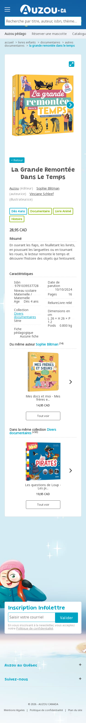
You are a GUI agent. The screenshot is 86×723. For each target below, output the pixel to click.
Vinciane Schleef (42, 194)
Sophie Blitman (47, 188)
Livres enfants (27, 42)
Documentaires (50, 42)
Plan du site (75, 710)
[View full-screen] (71, 64)
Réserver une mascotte (49, 33)
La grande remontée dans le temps (52, 46)
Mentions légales (14, 710)
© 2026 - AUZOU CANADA (43, 704)
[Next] (70, 105)
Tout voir (43, 416)
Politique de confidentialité (34, 628)
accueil (9, 42)
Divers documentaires (25, 315)
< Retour (17, 160)
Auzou (14, 188)
